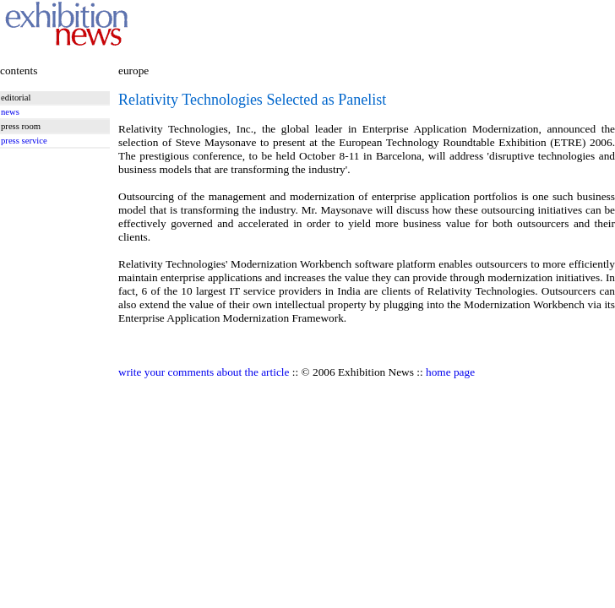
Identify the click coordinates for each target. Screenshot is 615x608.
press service (24, 140)
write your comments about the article (203, 372)
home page (450, 372)
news (10, 112)
